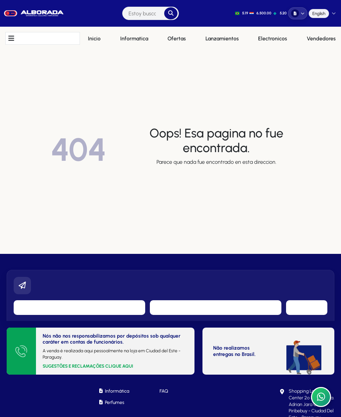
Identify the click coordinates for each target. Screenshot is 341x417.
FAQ (164, 391)
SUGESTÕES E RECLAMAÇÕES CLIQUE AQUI (88, 366)
